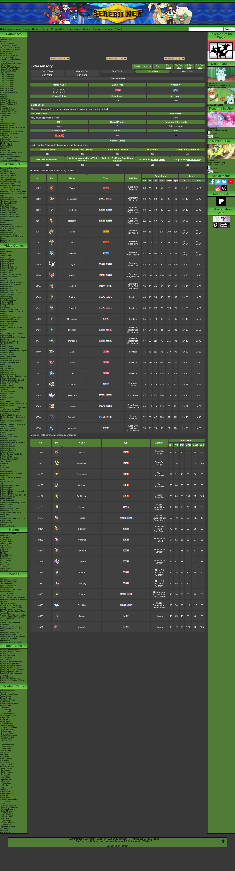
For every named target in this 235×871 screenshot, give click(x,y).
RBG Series (5, 545)
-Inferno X (4, 790)
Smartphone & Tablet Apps (10, 512)
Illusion (159, 616)
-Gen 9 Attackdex (7, 90)
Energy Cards (5, 698)
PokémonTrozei (6, 456)
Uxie (72, 352)
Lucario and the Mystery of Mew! (13, 597)
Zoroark (82, 627)
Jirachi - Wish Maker (8, 594)
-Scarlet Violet (5, 749)
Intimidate (159, 526)
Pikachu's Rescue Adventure (11, 652)
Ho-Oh (72, 275)
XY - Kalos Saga (6, 187)
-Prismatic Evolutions (8, 727)
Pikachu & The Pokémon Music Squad (12, 682)
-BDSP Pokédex (6, 61)
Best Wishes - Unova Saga (10, 185)
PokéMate (4, 464)
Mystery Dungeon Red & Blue (11, 454)
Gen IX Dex (47, 71)
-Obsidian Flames (7, 745)
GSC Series (5, 549)
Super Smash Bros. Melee (10, 477)
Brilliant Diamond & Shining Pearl (13, 283)
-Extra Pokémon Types (9, 694)
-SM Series (4, 753)
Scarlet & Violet (6, 255)
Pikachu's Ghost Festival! (10, 663)
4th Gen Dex (189, 66)
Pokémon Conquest (8, 378)
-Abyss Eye (4, 782)
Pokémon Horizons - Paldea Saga (13, 197)
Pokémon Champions (8, 259)
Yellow (2, 483)
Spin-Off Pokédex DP (8, 102)
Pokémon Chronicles (8, 199)
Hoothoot (72, 210)
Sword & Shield (6, 281)
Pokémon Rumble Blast (9, 382)
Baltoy (72, 297)
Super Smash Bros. (7, 497)
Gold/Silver (4, 468)
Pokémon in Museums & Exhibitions (9, 134)
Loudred (82, 550)
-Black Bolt (4, 719)
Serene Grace (159, 507)
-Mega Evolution (6, 717)
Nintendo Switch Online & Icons (12, 518)
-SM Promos (5, 774)
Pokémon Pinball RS (8, 450)
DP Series (4, 557)
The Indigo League (7, 174)
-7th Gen (3, 122)
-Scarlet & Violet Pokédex (10, 67)
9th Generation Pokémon (10, 157)
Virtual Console (6, 507)
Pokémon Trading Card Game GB (13, 495)
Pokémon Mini (5, 475)
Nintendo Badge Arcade (9, 362)
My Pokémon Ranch (8, 429)
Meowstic (72, 428)
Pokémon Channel (7, 446)
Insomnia (133, 207)
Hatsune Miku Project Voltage (11, 131)
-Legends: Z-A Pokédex (9, 69)
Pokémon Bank (6, 335)
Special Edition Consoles (10, 509)
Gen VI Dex (152, 71)
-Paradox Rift (5, 741)
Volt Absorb (133, 233)
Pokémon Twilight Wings (9, 211)
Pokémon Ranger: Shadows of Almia (12, 422)
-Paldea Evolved (6, 747)
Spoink (82, 572)
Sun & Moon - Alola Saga (10, 189)
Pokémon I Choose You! (9, 632)
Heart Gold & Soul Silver (9, 401)
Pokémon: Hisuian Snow (9, 215)
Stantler (82, 529)
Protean (133, 418)
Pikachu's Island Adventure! (11, 665)
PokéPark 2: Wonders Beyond (12, 380)
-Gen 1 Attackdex (7, 75)
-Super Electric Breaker (9, 807)
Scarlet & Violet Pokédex (78, 29)
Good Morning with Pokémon (11, 226)
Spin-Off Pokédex (7, 100)
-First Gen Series (6, 764)
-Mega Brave (5, 791)
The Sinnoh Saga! (7, 184)
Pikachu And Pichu (7, 654)
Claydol (72, 308)
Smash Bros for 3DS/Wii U (10, 360)
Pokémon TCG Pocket (9, 277)
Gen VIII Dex (82, 71)
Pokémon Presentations (9, 141)
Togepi (82, 507)
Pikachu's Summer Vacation (11, 650)
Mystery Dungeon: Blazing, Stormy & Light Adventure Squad (13, 408)
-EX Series (4, 760)
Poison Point (159, 594)
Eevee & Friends (6, 677)
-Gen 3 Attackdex (7, 79)
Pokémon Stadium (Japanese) (12, 491)
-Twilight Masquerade (8, 735)
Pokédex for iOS (6, 394)
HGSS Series (5, 561)
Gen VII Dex (117, 71)
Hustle (159, 505)
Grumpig (82, 583)
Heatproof (133, 330)
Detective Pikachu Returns (10, 275)
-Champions (5, 116)
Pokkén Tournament (8, 357)
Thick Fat (159, 570)
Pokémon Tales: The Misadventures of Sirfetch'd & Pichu (11, 236)
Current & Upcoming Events (11, 153)
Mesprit (72, 362)
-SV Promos (5, 770)
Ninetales (81, 463)
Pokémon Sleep (6, 273)
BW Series (4, 563)
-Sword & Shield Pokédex (10, 59)
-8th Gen (3, 120)
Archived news (6, 40)
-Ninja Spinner (5, 784)
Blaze (159, 473)
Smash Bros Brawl (7, 431)
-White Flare (5, 721)
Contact (36, 29)
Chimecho (72, 319)
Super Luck (159, 509)
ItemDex (3, 94)
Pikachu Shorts (14, 646)
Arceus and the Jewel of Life (11, 607)
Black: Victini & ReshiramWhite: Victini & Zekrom (12, 612)
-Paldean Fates (6, 739)
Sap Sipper (159, 531)
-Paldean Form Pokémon (10, 161)
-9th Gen (3, 118)
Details (137, 66)
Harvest (133, 200)
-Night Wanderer (6, 813)
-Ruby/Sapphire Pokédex (10, 48)
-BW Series (4, 756)
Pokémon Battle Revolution (10, 415)
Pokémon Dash (6, 444)
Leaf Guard (159, 596)
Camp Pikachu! (6, 657)
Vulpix (72, 188)
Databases (14, 34)
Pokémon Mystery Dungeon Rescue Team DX (11, 293)
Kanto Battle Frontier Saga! (10, 182)
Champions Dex (117, 78)
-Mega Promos (6, 768)
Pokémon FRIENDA (8, 526)
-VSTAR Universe (7, 823)
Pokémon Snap (6, 487)
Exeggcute (72, 199)
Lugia (72, 264)
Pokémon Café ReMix (8, 267)
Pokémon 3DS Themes (9, 510)
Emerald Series (6, 555)
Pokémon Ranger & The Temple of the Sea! (13, 600)
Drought (133, 189)
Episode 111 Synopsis (218, 131)
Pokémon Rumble (7, 405)
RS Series (4, 551)
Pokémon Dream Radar (9, 370)
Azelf (72, 373)
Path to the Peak (6, 221)
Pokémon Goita (6, 522)
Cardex (3, 106)
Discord (45, 29)
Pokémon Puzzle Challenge (11, 473)
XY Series (4, 567)
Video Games (14, 245)
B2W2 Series (5, 565)
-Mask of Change (7, 815)
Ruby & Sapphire (6, 435)
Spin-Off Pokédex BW (8, 104)
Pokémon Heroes (7, 592)
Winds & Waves (6, 251)
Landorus (72, 406)
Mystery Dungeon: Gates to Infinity (13, 376)
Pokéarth (118, 29)
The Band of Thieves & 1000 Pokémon (11, 344)
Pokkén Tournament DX (9, 321)
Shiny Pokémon (6, 205)
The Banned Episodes (9, 203)
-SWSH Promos (6, 772)
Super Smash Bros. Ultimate (11, 327)
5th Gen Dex (179, 66)
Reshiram (72, 395)
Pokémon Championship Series (12, 127)
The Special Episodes (8, 201)
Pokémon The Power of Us (10, 634)
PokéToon (4, 219)
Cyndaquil (82, 474)
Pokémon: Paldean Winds (10, 217)
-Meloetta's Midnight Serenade (12, 617)
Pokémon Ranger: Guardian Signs (13, 403)
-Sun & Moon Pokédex (9, 55)
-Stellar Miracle (6, 811)
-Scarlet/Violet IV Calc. (9, 112)
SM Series (4, 571)
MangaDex (4, 535)
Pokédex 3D (5, 384)
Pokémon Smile (6, 296)
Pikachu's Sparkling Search (10, 671)
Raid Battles (5, 702)
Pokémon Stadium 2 (8, 472)
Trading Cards (13, 686)
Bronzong (72, 341)
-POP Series (5, 778)
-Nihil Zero (4, 786)
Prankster (133, 383)
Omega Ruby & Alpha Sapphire (12, 333)
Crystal (3, 470)
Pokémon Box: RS (7, 448)
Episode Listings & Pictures (10, 168)
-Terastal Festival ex (8, 805)
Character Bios (6, 172)
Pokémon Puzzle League (10, 485)
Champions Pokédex (102, 29)
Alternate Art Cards (7, 700)
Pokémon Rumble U (8, 374)
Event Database (6, 155)
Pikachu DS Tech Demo (9, 458)
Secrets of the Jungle (8, 638)
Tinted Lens (133, 212)
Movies (14, 574)
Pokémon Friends (7, 263)
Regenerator (133, 276)
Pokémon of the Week (8, 114)
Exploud (82, 561)
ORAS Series (5, 569)
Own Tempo (159, 572)
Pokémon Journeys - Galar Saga (13, 191)
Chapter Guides (6, 541)
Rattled (159, 541)
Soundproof (159, 538)
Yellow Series (5, 547)
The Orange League (8, 176)
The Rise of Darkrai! (8, 603)
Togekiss (82, 605)
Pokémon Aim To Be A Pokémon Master (12, 194)
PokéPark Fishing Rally (9, 460)
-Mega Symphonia (7, 793)
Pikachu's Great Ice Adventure (12, 669)
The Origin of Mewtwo (8, 580)
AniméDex (4, 170)
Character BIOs (6, 537)
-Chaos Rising (5, 710)
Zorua (82, 616)
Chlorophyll (133, 198)
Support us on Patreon (117, 846)
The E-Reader (5, 462)
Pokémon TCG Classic (9, 704)
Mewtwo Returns (6, 588)
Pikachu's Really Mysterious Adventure (11, 674)
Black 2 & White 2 (7, 368)
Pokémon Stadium (7, 493)
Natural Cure (159, 592)
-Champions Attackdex (9, 92)
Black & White (5, 366)
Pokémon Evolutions (8, 213)
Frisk (159, 529)
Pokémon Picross (7, 353)
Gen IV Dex (47, 75)
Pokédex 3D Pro (6, 386)
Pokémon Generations (9, 209)
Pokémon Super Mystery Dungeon (13, 351)
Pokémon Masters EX (8, 269)
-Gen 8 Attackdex (7, 88)
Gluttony (159, 575)
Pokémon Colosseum (8, 440)
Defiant (133, 385)
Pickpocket (133, 288)
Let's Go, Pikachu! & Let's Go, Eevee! (12, 313)
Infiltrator (133, 428)
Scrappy (159, 552)
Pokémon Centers (7, 125)
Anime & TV (14, 164)
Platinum (3, 399)
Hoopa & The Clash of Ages (11, 627)
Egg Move (168, 66)
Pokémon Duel (6, 359)
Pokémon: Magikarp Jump (10, 318)
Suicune (72, 253)
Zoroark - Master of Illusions (11, 609)
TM (157, 66)
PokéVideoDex (6, 224)
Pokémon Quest (6, 325)
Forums (26, 29)
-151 (2, 743)
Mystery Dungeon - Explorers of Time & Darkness (12, 426)
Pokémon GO (5, 265)
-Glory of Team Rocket (9, 799)
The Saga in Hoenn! (8, 180)
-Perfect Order (5, 712)
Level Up (147, 66)
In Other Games (6, 505)
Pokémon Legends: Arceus (10, 284)
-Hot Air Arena (5, 801)
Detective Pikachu (7, 323)
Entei (72, 242)
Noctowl (72, 221)
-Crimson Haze (6, 817)
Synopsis (213, 168)
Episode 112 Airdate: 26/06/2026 (216, 163)
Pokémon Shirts (6, 145)
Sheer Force (133, 407)
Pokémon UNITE (6, 271)
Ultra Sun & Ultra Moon (9, 310)
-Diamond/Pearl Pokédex (10, 49)
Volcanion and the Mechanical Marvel (12, 630)
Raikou (72, 232)
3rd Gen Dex (200, 66)
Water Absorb (133, 255)
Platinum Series (6, 559)
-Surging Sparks (6, 729)
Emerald (3, 438)
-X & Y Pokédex (6, 53)
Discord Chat (5, 151)
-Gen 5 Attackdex (7, 83)
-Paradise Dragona (7, 809)
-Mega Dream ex (6, 788)
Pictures (213, 138)
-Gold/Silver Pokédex (8, 46)
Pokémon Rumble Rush (9, 320)
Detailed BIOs (5, 539)
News (2, 38)
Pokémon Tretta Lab (8, 372)
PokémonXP (5, 129)
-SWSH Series (6, 751)
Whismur (82, 540)
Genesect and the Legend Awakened (10, 620)
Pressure (133, 230)
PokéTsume (4, 242)
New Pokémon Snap (8, 300)
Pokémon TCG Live (7, 304)
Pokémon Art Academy (9, 341)
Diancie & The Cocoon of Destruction (10, 624)
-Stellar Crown (5, 731)
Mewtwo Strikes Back (8, 582)
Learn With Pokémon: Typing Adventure (11, 389)
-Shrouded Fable (6, 733)
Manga (14, 529)
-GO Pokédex (5, 65)
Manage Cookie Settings (147, 839)
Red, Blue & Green (7, 481)
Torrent (133, 416)
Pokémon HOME (6, 286)
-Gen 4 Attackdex (7, 81)
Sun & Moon (5, 308)
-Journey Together (7, 725)
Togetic (81, 518)
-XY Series (4, 754)
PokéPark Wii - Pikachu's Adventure (10, 412)
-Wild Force (4, 819)
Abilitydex (4, 98)
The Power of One (7, 584)
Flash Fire (133, 187)
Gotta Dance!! (5, 659)
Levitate (133, 297)
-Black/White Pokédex (8, 51)
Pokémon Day (5, 139)
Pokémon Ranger (7, 452)
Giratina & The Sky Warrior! (11, 605)
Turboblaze (133, 395)
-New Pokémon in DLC (9, 159)
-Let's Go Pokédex (7, 57)
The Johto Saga (6, 178)
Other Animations (7, 228)
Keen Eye (133, 210)
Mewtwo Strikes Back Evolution (12, 636)
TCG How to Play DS (8, 392)
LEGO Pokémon (6, 143)
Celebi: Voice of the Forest (10, 590)
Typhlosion (82, 496)
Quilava (81, 485)
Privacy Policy (127, 839)
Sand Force (133, 405)
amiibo (2, 516)
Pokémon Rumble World (9, 349)
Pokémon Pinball (6, 489)
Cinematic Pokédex (7, 108)
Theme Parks (5, 147)
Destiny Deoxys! (6, 595)
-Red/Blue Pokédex (7, 44)
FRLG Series (5, 553)
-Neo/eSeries (5, 762)
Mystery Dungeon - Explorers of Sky (12, 418)
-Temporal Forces (7, 737)
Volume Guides (6, 543)
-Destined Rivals (6, 723)
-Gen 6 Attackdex (7, 85)
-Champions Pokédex (8, 71)
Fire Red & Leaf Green (9, 436)
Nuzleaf (72, 286)
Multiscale (133, 265)
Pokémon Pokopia (7, 261)
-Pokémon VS (5, 825)
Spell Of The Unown (8, 586)
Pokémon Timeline (7, 124)
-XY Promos (5, 776)
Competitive (133, 430)
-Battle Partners (6, 803)
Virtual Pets (4, 514)
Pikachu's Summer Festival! (11, 661)
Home (17, 29)
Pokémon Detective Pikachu (11, 642)
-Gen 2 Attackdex (7, 77)
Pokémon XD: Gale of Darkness (12, 442)
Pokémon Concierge (8, 232)
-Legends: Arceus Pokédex (10, 63)
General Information (8, 533)
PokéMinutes (5, 222)
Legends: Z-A (5, 257)
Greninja (72, 417)
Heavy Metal (133, 332)
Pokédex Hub (57, 29)
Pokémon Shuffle (6, 347)
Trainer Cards (5, 696)
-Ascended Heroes (7, 714)
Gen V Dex (187, 71)
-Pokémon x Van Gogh (9, 137)
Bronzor (72, 330)
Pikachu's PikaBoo (7, 655)
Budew (82, 594)
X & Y (2, 331)
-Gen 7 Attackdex (7, 86)
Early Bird (133, 286)
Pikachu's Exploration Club (10, 667)
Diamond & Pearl (6, 397)
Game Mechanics (7, 110)
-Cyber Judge (5, 821)
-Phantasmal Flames (8, 715)
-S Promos (4, 830)
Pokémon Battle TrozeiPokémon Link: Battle (12, 338)
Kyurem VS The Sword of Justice (13, 615)
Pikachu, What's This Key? (10, 679)
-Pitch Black (5, 708)
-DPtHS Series (6, 758)
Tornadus (72, 384)
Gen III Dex (82, 75)
